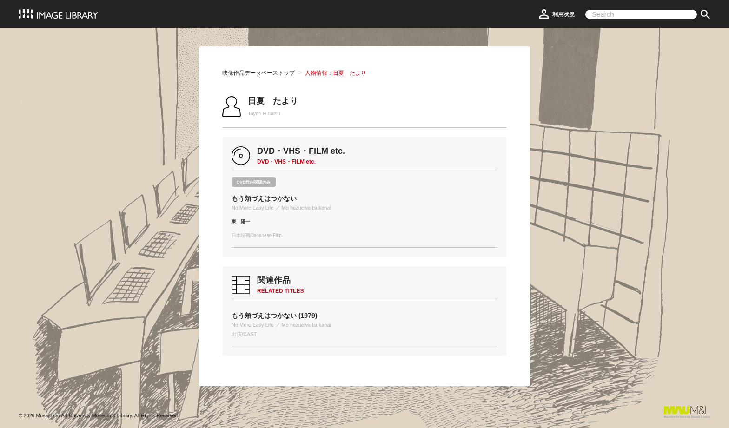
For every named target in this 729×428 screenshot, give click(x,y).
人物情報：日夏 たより (335, 73)
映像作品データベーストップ (258, 73)
